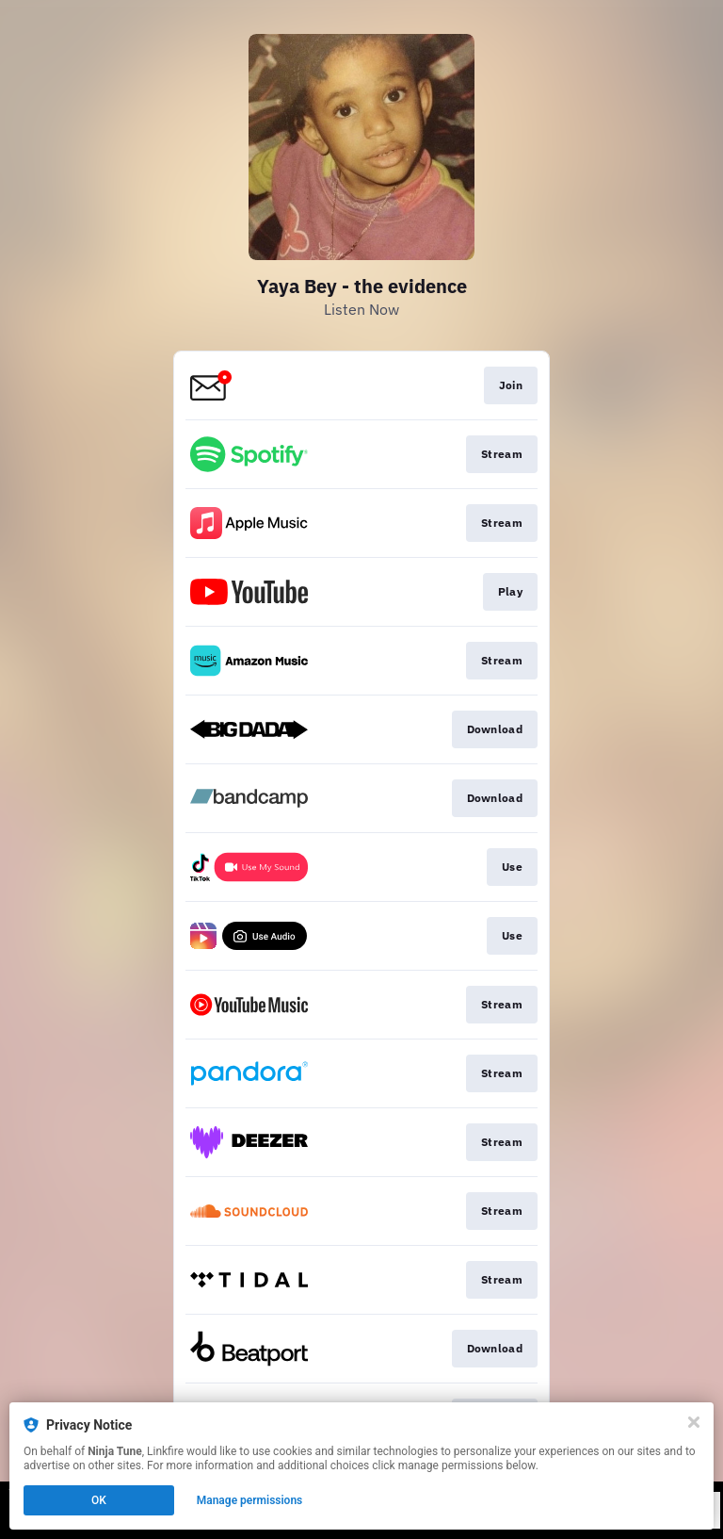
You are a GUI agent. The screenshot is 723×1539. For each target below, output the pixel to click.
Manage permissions (250, 1500)
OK (98, 1500)
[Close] (694, 1422)
